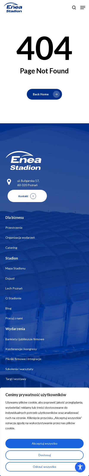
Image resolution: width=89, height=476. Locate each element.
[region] (44, 432)
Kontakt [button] (23, 196)
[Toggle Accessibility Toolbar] (80, 467)
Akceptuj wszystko (44, 443)
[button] (82, 7)
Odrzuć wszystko (44, 466)
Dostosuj (44, 455)
